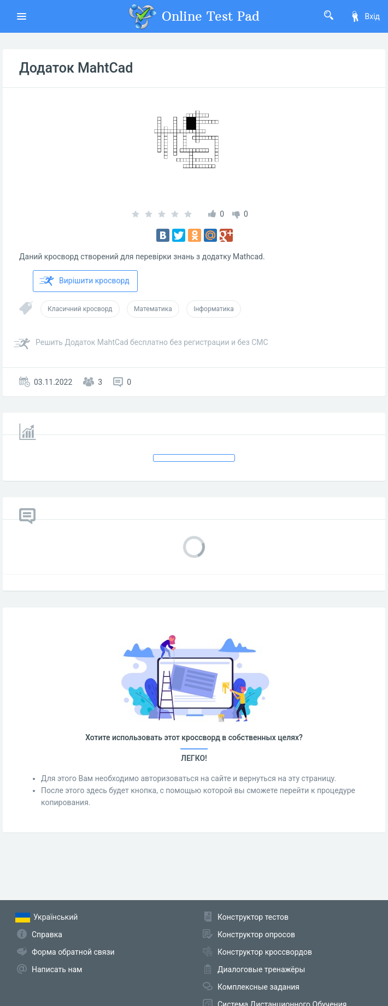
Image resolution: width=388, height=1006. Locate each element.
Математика (153, 309)
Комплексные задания (258, 987)
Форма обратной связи (73, 952)
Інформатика (213, 309)
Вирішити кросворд (84, 281)
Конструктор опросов (256, 934)
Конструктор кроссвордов (264, 952)
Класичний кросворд (80, 309)
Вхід (365, 16)
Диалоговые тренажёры (261, 969)
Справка (47, 934)
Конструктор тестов (253, 917)
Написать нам (57, 969)
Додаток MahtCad (76, 68)
